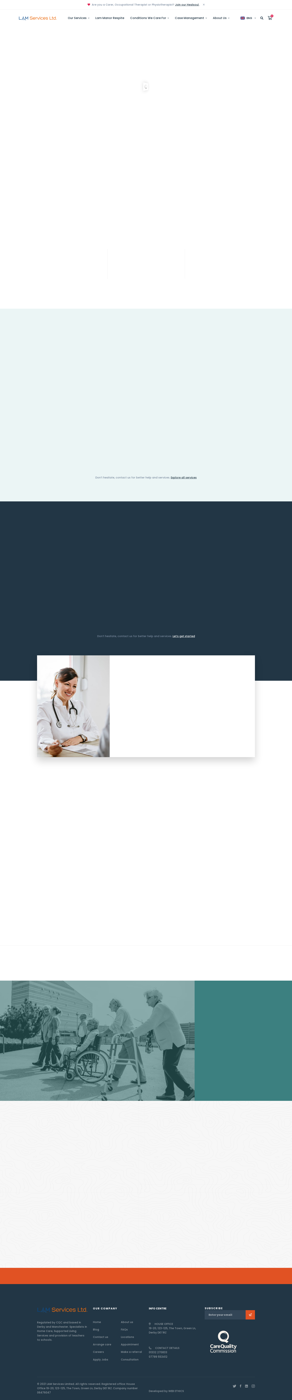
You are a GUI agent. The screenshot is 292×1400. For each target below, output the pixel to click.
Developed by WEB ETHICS (166, 1391)
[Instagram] (253, 1386)
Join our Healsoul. (187, 5)
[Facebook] (240, 1386)
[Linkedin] (246, 1386)
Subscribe (250, 1314)
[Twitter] (234, 1386)
